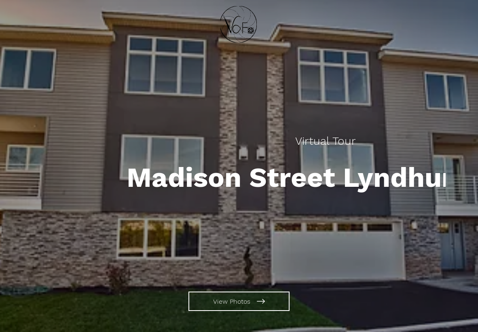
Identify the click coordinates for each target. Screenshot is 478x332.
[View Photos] (239, 301)
